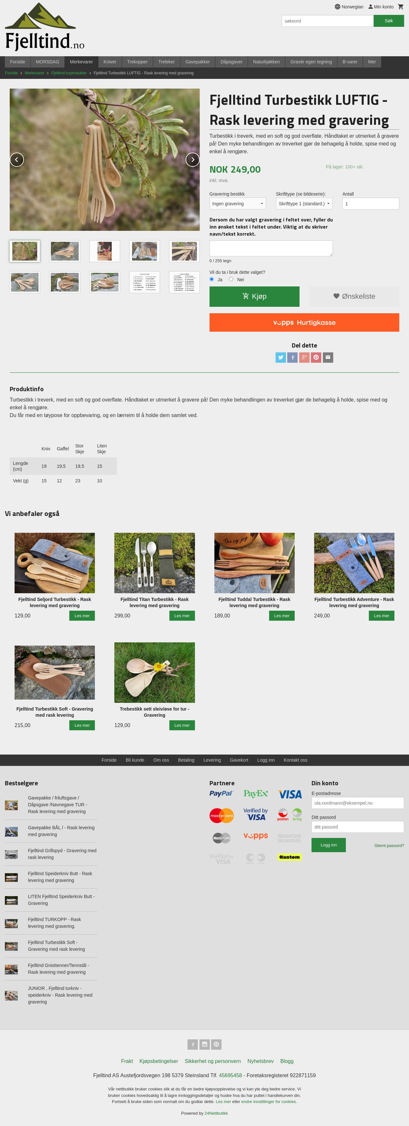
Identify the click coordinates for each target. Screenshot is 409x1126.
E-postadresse (326, 793)
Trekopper (137, 61)
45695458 (230, 1075)
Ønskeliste (354, 296)
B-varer (350, 61)
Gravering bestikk (227, 194)
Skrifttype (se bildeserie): (301, 194)
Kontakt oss (295, 760)
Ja (220, 279)
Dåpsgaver (232, 61)
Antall (348, 194)
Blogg (287, 1061)
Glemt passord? (389, 845)
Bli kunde (135, 760)
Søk (389, 20)
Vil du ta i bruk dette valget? (238, 272)
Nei (240, 279)
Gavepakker (198, 61)
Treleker (166, 61)
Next (199, 159)
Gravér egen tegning (311, 61)
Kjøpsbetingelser (159, 1061)
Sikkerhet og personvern (213, 1061)
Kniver (110, 61)
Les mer (224, 1101)
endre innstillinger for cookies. (269, 1101)
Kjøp (254, 296)
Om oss (161, 760)
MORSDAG (47, 61)
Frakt (127, 1061)
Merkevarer (81, 61)
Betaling (186, 760)
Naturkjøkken (266, 61)
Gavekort (239, 760)
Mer (372, 61)
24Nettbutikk (216, 1113)
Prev (23, 159)
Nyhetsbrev (260, 1061)
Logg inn (266, 760)
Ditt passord (324, 817)
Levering (212, 760)
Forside (17, 61)
